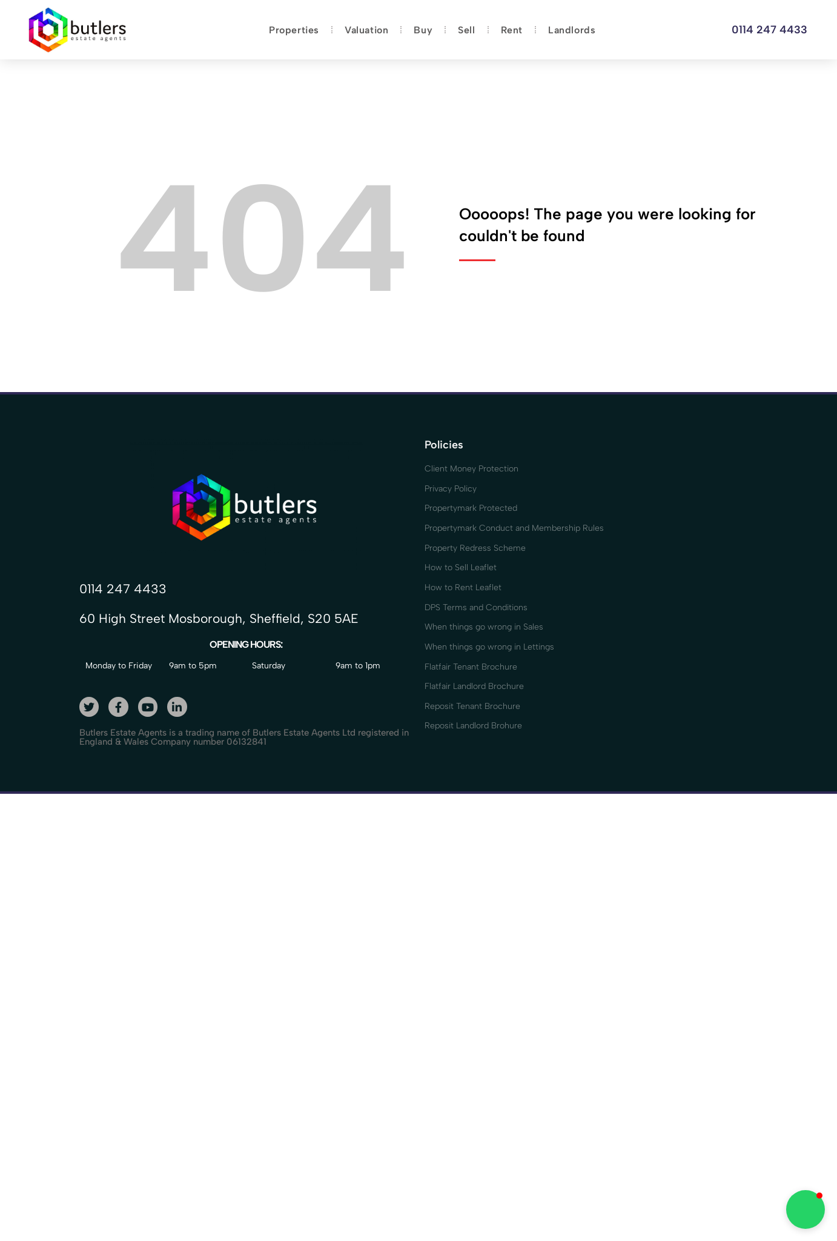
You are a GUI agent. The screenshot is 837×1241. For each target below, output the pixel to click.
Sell (466, 30)
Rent (512, 30)
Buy (423, 30)
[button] (805, 1209)
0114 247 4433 (769, 29)
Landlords (571, 30)
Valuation (366, 30)
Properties (294, 30)
